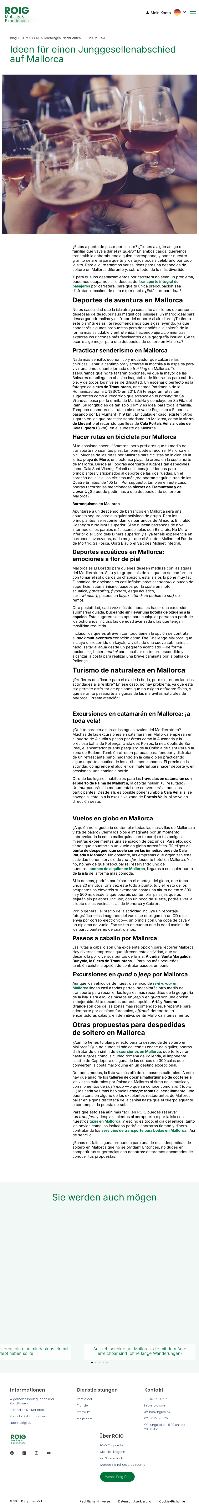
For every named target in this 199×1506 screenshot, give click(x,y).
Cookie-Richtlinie (172, 1501)
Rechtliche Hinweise (94, 1501)
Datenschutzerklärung (134, 1501)
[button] (92, 1362)
